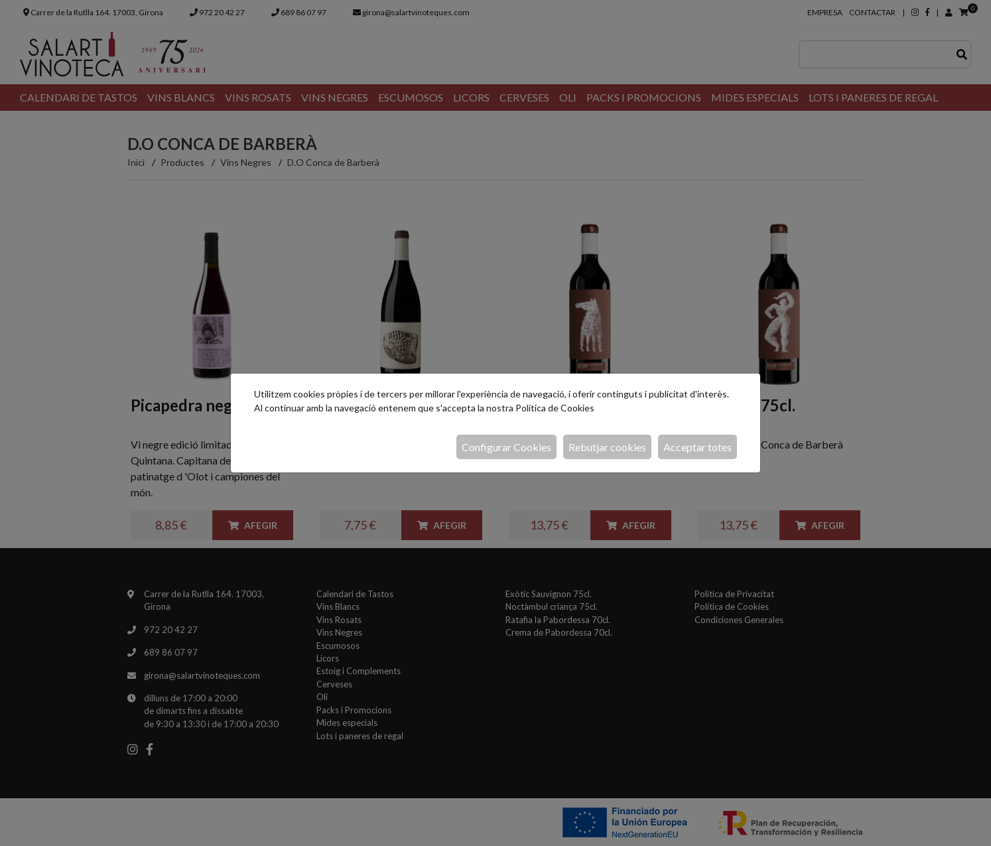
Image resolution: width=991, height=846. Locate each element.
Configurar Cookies (506, 447)
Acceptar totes (697, 447)
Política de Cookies (554, 407)
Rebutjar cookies (607, 447)
